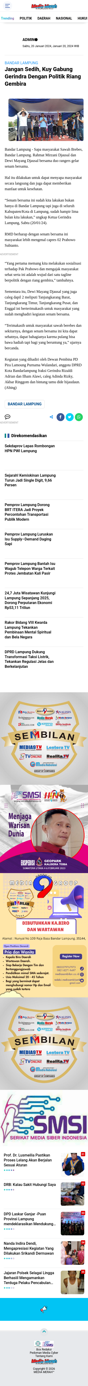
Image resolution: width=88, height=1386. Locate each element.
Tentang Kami (44, 1356)
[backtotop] (44, 1332)
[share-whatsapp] (79, 417)
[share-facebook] (61, 417)
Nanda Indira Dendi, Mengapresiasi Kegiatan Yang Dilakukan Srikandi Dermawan (29, 1248)
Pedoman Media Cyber (44, 1352)
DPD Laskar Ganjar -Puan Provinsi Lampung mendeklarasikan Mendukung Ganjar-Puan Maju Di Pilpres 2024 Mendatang (28, 1219)
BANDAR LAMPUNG (21, 63)
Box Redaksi (44, 1349)
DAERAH (44, 18)
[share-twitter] (70, 417)
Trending (7, 18)
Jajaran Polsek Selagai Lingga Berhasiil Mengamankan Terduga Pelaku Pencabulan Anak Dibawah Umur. (29, 1278)
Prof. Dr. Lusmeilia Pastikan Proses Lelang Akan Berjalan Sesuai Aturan (28, 1160)
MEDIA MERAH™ (44, 1372)
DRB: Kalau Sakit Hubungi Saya (30, 1184)
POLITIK (26, 18)
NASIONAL (64, 18)
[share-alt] (51, 417)
